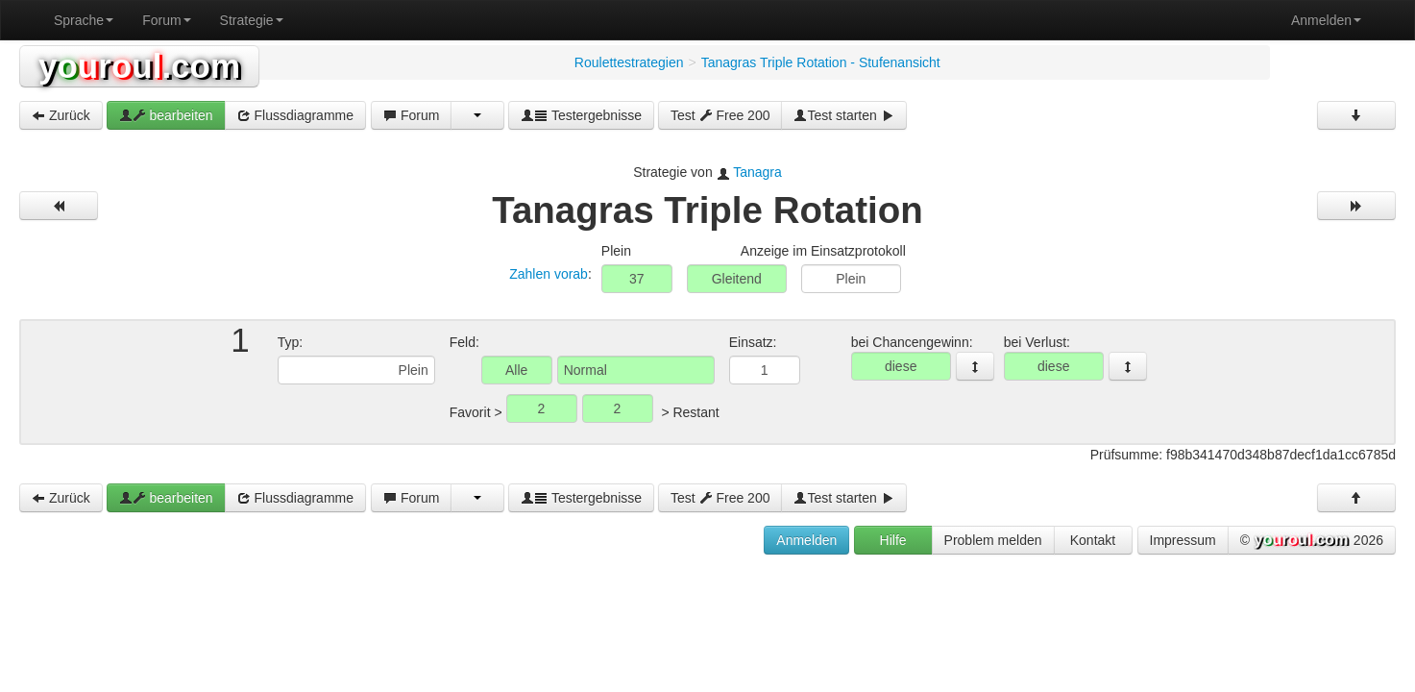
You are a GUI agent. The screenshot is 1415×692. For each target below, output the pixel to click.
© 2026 (1311, 541)
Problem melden (993, 540)
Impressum (1183, 540)
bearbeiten (166, 115)
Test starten (843, 115)
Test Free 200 (720, 115)
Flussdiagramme (295, 115)
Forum (166, 20)
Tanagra (757, 172)
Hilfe (893, 540)
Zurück (61, 115)
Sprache (83, 20)
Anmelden (1326, 20)
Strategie (251, 20)
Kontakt (1092, 540)
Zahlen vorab (548, 274)
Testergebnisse (581, 115)
